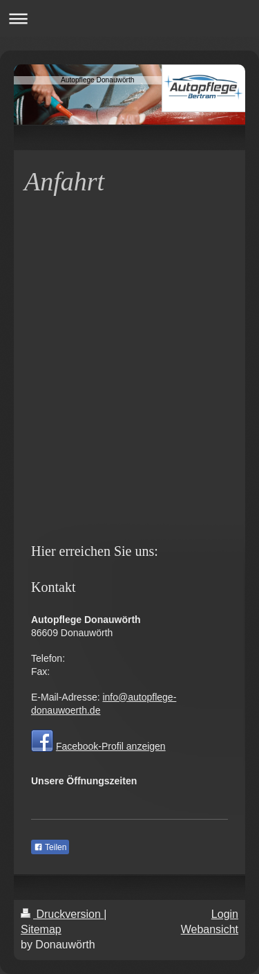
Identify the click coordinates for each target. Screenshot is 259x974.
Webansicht (209, 929)
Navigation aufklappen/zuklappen (129, 18)
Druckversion (62, 914)
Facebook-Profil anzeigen (111, 746)
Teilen (50, 847)
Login (224, 914)
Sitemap (41, 929)
